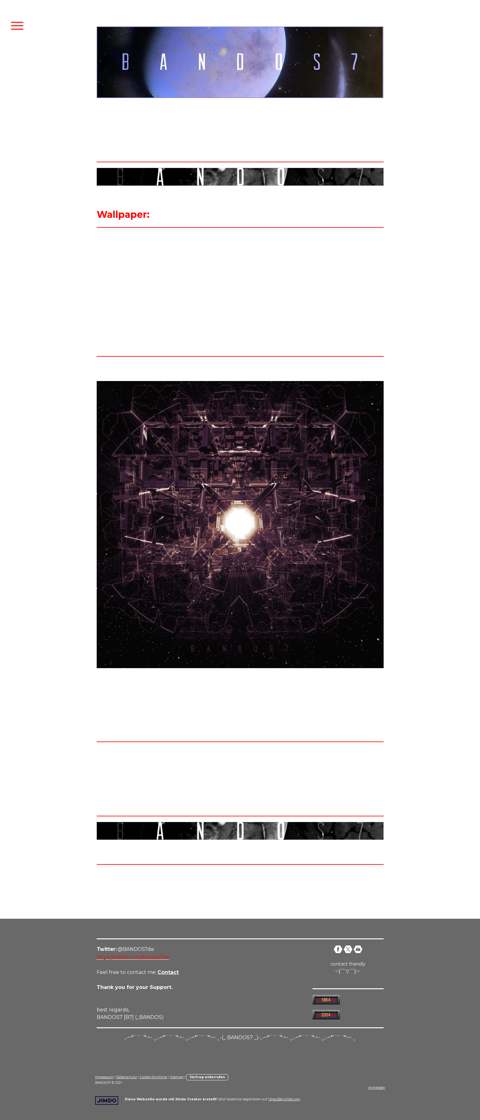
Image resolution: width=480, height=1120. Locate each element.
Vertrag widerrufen (207, 1077)
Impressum (104, 1077)
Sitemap (176, 1077)
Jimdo (106, 1100)
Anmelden (376, 1088)
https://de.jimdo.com (284, 1099)
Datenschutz (126, 1077)
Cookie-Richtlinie (153, 1077)
